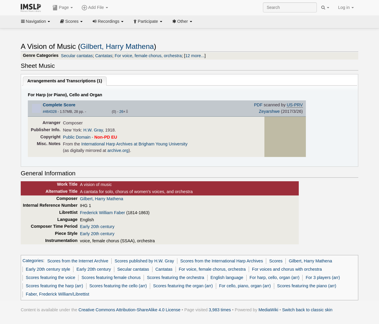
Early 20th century (97, 226)
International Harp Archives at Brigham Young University (134, 144)
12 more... (195, 55)
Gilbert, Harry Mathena (117, 46)
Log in (346, 7)
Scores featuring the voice (50, 277)
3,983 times (220, 309)
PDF (258, 104)
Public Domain (77, 137)
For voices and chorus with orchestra (287, 269)
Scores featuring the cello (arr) (118, 285)
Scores (71, 21)
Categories (33, 261)
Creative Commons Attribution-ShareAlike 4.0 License (129, 309)
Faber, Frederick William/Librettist (57, 294)
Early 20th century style (48, 269)
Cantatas (103, 55)
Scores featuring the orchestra (175, 277)
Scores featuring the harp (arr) (54, 285)
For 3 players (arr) (323, 277)
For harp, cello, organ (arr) (275, 277)
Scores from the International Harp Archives (221, 261)
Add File (95, 7)
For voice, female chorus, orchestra (148, 55)
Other (182, 21)
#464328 (50, 112)
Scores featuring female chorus (111, 277)
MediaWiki (268, 309)
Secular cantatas (77, 55)
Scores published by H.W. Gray (144, 261)
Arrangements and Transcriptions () (64, 80)
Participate (148, 21)
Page (62, 7)
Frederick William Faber (102, 212)
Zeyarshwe (269, 111)
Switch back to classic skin (307, 309)
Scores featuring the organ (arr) (183, 285)
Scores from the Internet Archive (77, 261)
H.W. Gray (93, 130)
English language (227, 277)
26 (121, 112)
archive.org (118, 150)
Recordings (108, 21)
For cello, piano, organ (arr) (245, 285)
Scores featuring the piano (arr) (306, 285)
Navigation (35, 21)
